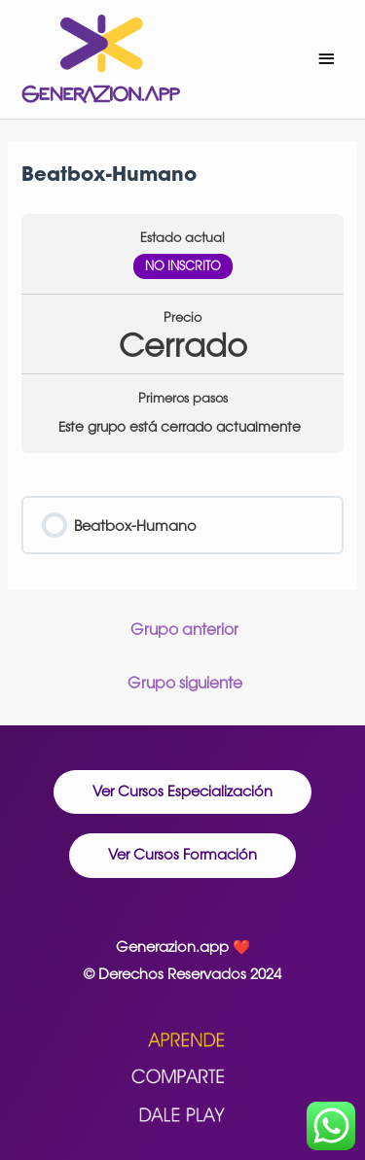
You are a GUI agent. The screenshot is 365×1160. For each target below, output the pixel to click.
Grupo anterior (184, 629)
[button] (182, 792)
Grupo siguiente (185, 682)
